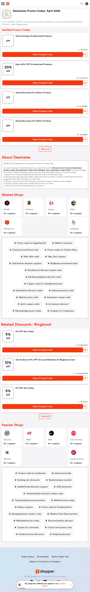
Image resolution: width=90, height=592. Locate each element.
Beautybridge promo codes (28, 311)
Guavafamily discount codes (29, 290)
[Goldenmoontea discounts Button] (30, 534)
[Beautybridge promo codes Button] (27, 310)
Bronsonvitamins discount (60, 521)
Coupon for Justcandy (28, 527)
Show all (45, 416)
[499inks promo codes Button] (63, 500)
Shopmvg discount (61, 534)
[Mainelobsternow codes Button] (26, 520)
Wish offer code (31, 257)
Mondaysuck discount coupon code (45, 270)
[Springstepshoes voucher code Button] (25, 513)
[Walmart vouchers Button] (62, 243)
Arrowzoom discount (59, 304)
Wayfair (7, 459)
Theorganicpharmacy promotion (30, 500)
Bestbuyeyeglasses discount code (44, 277)
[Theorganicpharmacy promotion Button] (29, 500)
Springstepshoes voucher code (26, 514)
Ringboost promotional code (63, 263)
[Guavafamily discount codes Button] (28, 290)
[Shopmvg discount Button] (61, 534)
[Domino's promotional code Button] (24, 249)
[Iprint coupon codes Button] (29, 304)
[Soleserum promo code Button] (61, 290)
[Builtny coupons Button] (24, 507)
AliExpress (9, 229)
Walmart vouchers (63, 243)
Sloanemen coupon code (58, 297)
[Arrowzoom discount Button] (58, 304)
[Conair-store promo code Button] (59, 527)
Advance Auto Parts (79, 459)
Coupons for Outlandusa (62, 311)
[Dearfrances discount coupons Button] (26, 263)
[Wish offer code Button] (30, 256)
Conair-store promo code (60, 527)
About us (34, 562)
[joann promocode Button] (62, 473)
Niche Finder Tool (60, 557)
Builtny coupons (25, 507)
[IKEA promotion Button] (63, 486)
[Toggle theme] (86, 3)
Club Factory (76, 440)
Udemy (51, 209)
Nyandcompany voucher (60, 480)
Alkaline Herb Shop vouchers (64, 514)
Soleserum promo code (62, 290)
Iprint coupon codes (30, 304)
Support (56, 562)
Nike (50, 440)
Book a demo (28, 557)
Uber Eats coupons (57, 257)
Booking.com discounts (28, 480)
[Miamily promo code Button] (27, 297)
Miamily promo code (28, 297)
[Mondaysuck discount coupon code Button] (44, 270)
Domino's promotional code (25, 250)
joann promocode (63, 473)
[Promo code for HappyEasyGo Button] (30, 243)
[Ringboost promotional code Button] (62, 263)
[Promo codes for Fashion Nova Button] (61, 249)
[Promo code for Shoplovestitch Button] (56, 507)
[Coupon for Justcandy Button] (27, 527)
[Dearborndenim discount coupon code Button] (43, 493)
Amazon (29, 209)
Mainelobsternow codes (27, 521)
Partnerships (43, 557)
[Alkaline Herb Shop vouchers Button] (63, 513)
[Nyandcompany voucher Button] (59, 480)
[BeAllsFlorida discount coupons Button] (31, 486)
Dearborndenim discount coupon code (44, 493)
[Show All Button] (45, 416)
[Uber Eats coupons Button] (56, 256)
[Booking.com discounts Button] (27, 480)
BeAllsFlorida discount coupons (32, 487)
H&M (28, 440)
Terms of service (59, 576)
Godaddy (74, 229)
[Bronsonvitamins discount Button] (59, 520)
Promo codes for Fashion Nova (62, 250)
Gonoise (7, 440)
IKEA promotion (64, 487)
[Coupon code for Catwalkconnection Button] (43, 283)
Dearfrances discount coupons (26, 263)
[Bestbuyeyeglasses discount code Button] (43, 276)
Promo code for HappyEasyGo (31, 243)
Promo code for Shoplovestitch (56, 507)
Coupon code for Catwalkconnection (44, 284)
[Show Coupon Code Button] (42, 54)
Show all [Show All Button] (45, 149)
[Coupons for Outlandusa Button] (61, 310)
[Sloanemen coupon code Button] (58, 297)
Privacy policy (46, 576)
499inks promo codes (64, 500)
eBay (72, 209)
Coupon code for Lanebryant (32, 473)
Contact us (45, 562)
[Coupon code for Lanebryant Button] (31, 473)
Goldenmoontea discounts (31, 534)
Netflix (7, 209)
